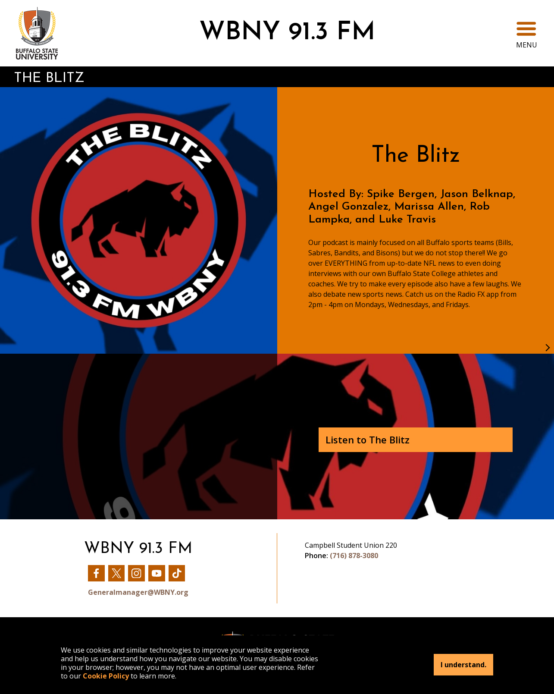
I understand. (463, 664)
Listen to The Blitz (368, 439)
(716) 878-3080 (354, 555)
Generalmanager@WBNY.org (138, 592)
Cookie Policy (106, 676)
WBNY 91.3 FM (287, 33)
